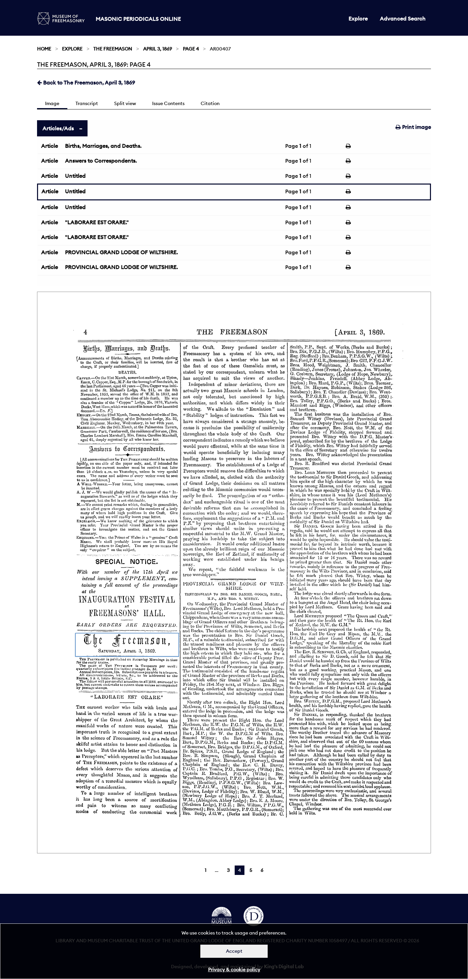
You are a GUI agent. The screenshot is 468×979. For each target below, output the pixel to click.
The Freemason (112, 49)
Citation (210, 103)
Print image (413, 127)
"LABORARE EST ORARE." (97, 222)
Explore (358, 18)
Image (52, 103)
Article (49, 145)
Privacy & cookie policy (234, 970)
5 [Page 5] (250, 870)
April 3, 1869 (157, 49)
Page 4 (191, 49)
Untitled (75, 175)
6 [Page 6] (262, 870)
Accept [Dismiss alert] (234, 951)
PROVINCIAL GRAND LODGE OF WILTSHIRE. (121, 252)
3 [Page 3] (228, 870)
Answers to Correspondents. (101, 160)
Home (44, 49)
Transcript (86, 103)
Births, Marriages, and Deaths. (103, 145)
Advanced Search (403, 18)
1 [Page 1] (205, 870)
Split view (125, 103)
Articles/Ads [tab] (58, 128)
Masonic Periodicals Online (138, 18)
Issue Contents (168, 103)
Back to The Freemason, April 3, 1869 (86, 82)
